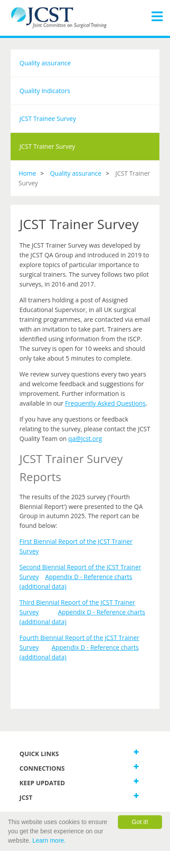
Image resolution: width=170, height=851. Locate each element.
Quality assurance (45, 63)
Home (27, 173)
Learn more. (48, 840)
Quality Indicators (44, 91)
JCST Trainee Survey (47, 118)
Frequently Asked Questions (105, 403)
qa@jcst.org (85, 438)
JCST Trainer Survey (47, 146)
